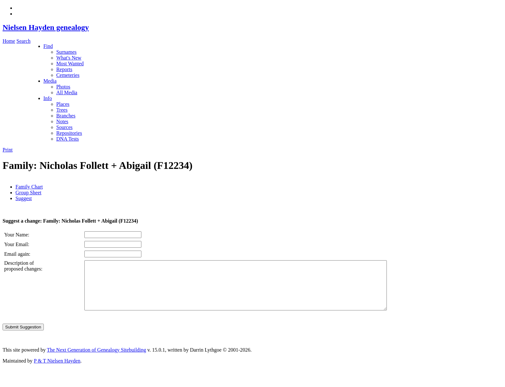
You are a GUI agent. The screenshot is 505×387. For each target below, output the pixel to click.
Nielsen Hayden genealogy (46, 27)
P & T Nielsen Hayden (57, 370)
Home (9, 41)
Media (50, 81)
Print (8, 149)
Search (23, 41)
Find (48, 46)
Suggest (23, 198)
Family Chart (29, 186)
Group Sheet (28, 192)
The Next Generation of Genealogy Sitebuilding (96, 359)
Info (47, 98)
